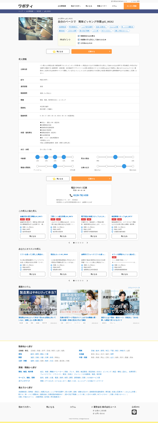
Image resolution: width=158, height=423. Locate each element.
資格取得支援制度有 (96, 392)
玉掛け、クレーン (74, 374)
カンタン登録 (131, 6)
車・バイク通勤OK (127, 27)
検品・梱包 (117, 372)
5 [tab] (82, 243)
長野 (112, 354)
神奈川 (122, 351)
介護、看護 (54, 378)
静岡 (37, 354)
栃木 (97, 351)
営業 (83, 378)
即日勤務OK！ (73, 27)
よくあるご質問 (135, 1)
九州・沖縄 (23, 361)
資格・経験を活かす (80, 392)
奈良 (51, 357)
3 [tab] (78, 243)
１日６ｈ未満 (72, 31)
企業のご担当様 (100, 411)
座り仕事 (68, 392)
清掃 (61, 378)
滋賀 (32, 357)
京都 (37, 357)
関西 (20, 357)
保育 (66, 378)
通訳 (69, 381)
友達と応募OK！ (101, 27)
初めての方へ (76, 6)
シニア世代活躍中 (87, 27)
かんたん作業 (114, 27)
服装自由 (62, 31)
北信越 (81, 354)
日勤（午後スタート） (27, 397)
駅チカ (21, 394)
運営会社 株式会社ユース (120, 1)
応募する (91, 52)
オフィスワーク (24, 381)
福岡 (32, 361)
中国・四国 (83, 357)
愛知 (42, 354)
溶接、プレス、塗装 (71, 372)
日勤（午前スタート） (122, 31)
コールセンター (60, 381)
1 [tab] (73, 243)
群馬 (102, 351)
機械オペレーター (56, 372)
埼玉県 (39, 11)
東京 (116, 351)
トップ (21, 11)
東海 (20, 354)
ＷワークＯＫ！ (106, 31)
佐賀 (37, 361)
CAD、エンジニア (79, 381)
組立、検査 (44, 372)
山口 (112, 357)
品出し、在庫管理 (129, 372)
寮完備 (108, 392)
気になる (89, 6)
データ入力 (49, 381)
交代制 (46, 397)
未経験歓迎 (62, 27)
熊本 (46, 361)
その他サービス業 (93, 378)
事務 (42, 381)
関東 (80, 351)
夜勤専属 (39, 397)
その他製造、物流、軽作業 (92, 374)
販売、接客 (44, 378)
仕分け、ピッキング (104, 372)
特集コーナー (102, 6)
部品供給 (92, 372)
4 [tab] (80, 243)
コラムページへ (133, 287)
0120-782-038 (80, 195)
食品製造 (84, 372)
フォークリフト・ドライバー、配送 (53, 374)
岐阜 (32, 354)
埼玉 (107, 351)
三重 (46, 354)
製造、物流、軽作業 (26, 372)
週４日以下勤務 (84, 31)
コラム (114, 6)
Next (87, 243)
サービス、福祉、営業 (27, 378)
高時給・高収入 (34, 392)
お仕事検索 (62, 6)
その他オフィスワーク (95, 381)
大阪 (42, 357)
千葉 (112, 351)
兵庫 (46, 357)
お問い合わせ (100, 414)
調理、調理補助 (75, 378)
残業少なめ (45, 392)
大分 (51, 361)
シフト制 (95, 31)
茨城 (92, 351)
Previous (69, 243)
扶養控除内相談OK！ (55, 394)
